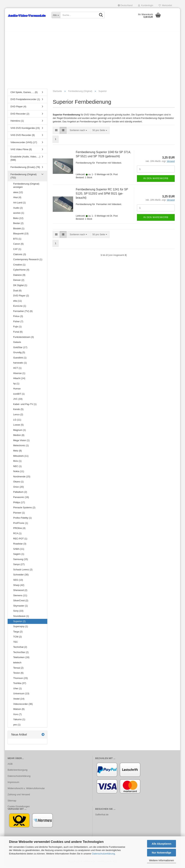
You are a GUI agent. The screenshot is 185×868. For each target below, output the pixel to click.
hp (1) (16, 385)
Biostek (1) (18, 230)
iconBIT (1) (19, 395)
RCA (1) (17, 535)
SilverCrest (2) (20, 602)
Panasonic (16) (21, 499)
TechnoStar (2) (21, 654)
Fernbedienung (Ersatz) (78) (25, 169)
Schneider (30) (21, 576)
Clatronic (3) (19, 256)
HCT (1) (17, 369)
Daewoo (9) (19, 276)
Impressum (13, 784)
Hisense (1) (19, 375)
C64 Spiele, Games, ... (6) (24, 94)
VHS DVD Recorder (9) (22, 137)
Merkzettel (165, 5)
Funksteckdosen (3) (23, 338)
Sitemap (12, 802)
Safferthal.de (101, 816)
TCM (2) (17, 638)
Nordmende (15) (21, 478)
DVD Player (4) (18, 108)
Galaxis (17, 344)
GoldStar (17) (20, 349)
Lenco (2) (18, 416)
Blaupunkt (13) (21, 235)
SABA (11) (18, 550)
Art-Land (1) (19, 204)
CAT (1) (17, 251)
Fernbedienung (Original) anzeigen (26, 187)
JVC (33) (17, 401)
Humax (17, 390)
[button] (125, 5)
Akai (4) (17, 199)
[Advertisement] (92, 60)
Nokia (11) (18, 473)
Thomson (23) (20, 680)
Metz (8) (17, 452)
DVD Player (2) (21, 297)
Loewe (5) (18, 426)
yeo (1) (16, 726)
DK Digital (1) (20, 287)
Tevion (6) (18, 674)
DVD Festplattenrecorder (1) (25, 101)
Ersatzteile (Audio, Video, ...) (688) (25, 160)
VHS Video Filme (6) (21, 151)
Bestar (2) (18, 225)
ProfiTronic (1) (20, 524)
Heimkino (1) (17, 122)
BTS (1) (17, 240)
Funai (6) (18, 333)
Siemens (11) (20, 597)
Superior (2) (19, 623)
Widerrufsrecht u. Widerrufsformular (26, 790)
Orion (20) (18, 488)
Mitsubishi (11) (21, 457)
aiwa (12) (18, 194)
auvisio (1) (18, 214)
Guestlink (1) (20, 359)
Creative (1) (19, 266)
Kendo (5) (18, 411)
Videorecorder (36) (23, 705)
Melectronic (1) (21, 447)
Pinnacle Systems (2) (24, 509)
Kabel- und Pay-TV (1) (24, 406)
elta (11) (17, 302)
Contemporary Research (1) (27, 261)
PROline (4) (19, 530)
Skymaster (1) (20, 607)
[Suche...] (55, 15)
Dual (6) (17, 292)
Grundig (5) (19, 354)
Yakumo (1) (19, 721)
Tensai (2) (18, 669)
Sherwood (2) (20, 592)
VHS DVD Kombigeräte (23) (25, 129)
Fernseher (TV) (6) (23, 313)
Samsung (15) (20, 561)
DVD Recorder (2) (19, 115)
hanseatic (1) (20, 364)
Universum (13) (21, 695)
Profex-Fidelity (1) (22, 519)
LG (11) (17, 421)
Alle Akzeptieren (161, 843)
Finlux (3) (18, 318)
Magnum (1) (19, 431)
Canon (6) (18, 245)
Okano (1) (18, 483)
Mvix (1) (17, 462)
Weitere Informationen (161, 860)
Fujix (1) (17, 328)
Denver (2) (18, 282)
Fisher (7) (18, 323)
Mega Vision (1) (21, 442)
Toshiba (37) (19, 685)
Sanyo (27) (19, 566)
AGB (10, 765)
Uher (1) (17, 690)
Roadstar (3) (19, 545)
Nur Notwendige (161, 852)
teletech (17, 664)
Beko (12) (18, 220)
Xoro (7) (17, 716)
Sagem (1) (18, 555)
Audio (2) (18, 209)
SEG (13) (18, 581)
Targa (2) (18, 633)
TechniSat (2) (20, 649)
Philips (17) (19, 504)
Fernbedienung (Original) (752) (23, 178)
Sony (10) (18, 612)
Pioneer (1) (19, 514)
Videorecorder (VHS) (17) (23, 144)
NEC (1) (17, 468)
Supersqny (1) (20, 628)
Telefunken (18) (21, 659)
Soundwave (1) (21, 617)
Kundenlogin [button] (145, 5)
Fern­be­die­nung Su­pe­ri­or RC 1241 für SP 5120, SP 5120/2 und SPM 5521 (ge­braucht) (102, 195)
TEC (15, 643)
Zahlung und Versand (19, 796)
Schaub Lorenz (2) (23, 571)
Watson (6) (19, 710)
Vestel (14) (18, 700)
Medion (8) (18, 437)
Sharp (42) (18, 587)
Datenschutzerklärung (103, 853)
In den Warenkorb (155, 180)
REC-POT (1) (20, 540)
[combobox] (78, 132)
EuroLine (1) (19, 307)
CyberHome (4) (21, 271)
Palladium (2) (20, 494)
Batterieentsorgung (17, 771)
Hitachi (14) (19, 380)
